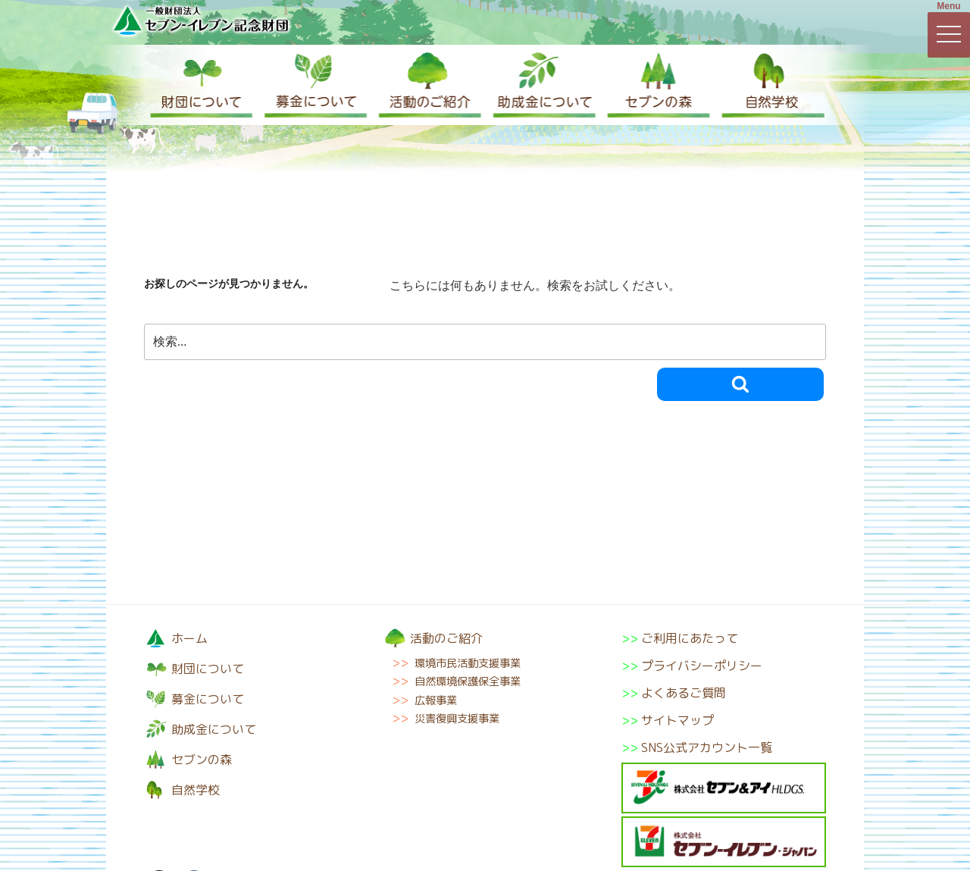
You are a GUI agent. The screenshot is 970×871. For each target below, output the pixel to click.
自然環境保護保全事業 (468, 681)
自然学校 (769, 85)
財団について (201, 85)
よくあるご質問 (683, 693)
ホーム (189, 638)
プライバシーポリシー (701, 665)
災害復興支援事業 (457, 718)
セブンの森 (655, 85)
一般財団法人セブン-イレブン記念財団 (201, 20)
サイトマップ (677, 720)
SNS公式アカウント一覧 (706, 747)
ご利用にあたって (689, 638)
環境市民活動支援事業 (468, 663)
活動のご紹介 (428, 85)
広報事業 (436, 700)
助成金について (542, 85)
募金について (314, 85)
